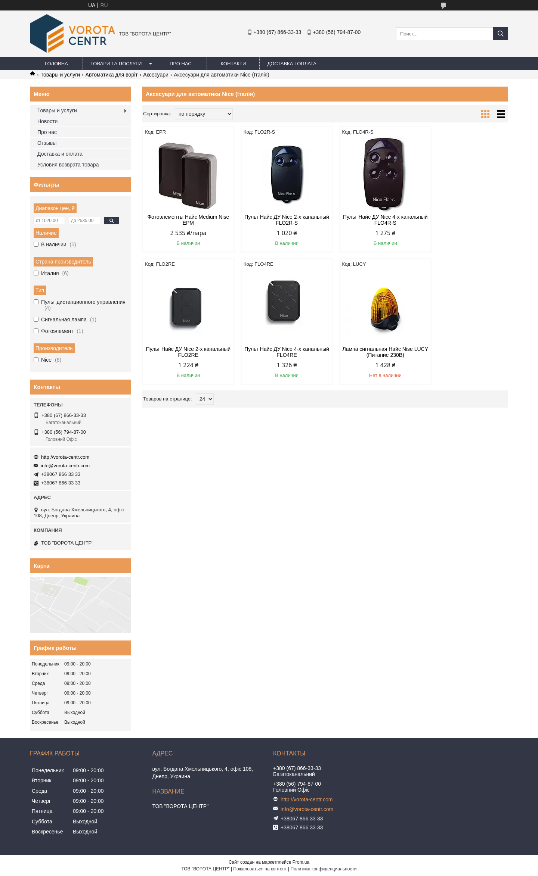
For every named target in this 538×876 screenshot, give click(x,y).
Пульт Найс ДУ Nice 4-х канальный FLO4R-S (371, 220)
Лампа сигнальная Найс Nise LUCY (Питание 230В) (278, 352)
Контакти (233, 63)
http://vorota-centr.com (65, 457)
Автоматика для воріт (112, 75)
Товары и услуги (60, 75)
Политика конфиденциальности (324, 869)
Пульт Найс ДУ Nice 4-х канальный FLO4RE (185, 352)
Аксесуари (155, 75)
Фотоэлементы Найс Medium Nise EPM (185, 220)
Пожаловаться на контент (260, 869)
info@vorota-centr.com (65, 465)
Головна (56, 63)
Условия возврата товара (68, 165)
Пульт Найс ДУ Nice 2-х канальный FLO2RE (464, 220)
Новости (47, 121)
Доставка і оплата (291, 63)
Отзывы (46, 143)
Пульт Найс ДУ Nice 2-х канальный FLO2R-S (278, 220)
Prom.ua (301, 862)
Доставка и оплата (60, 154)
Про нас (181, 63)
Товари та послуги (116, 63)
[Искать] (500, 33)
